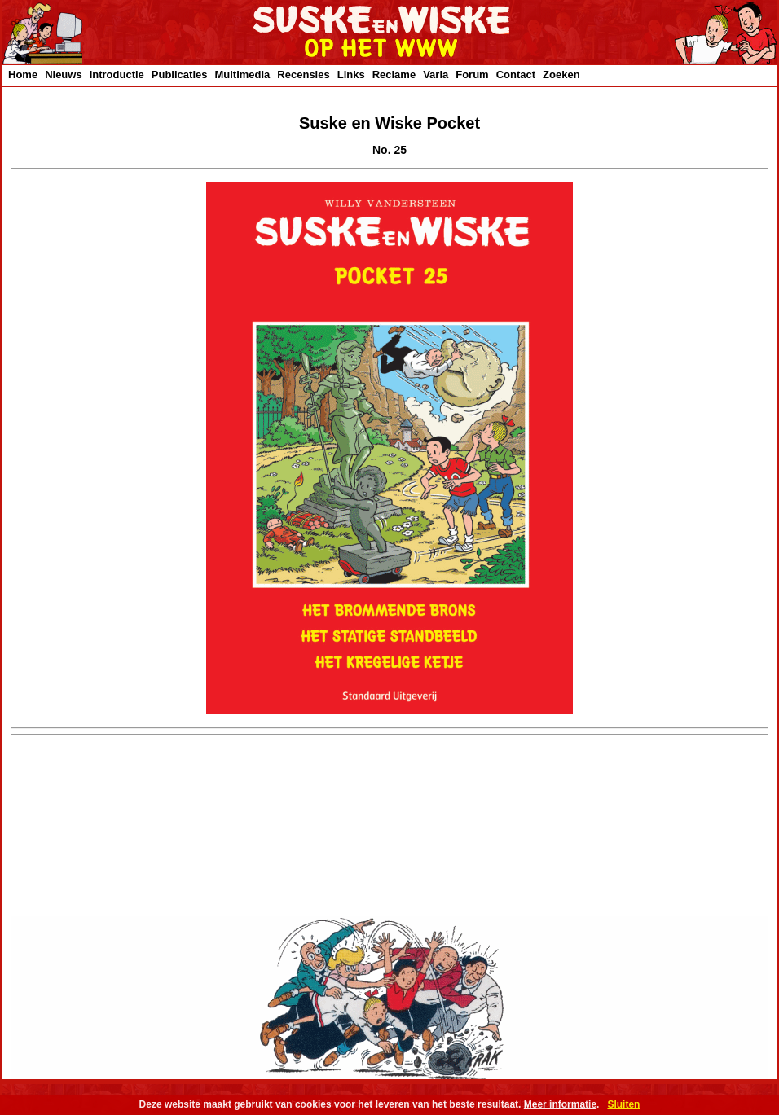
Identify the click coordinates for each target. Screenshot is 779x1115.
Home (22, 74)
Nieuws (63, 74)
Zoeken (561, 74)
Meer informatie (560, 1104)
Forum (472, 74)
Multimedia (242, 74)
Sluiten (623, 1104)
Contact (515, 74)
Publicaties (180, 74)
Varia (435, 74)
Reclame (394, 74)
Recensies (303, 74)
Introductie (117, 74)
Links (351, 74)
